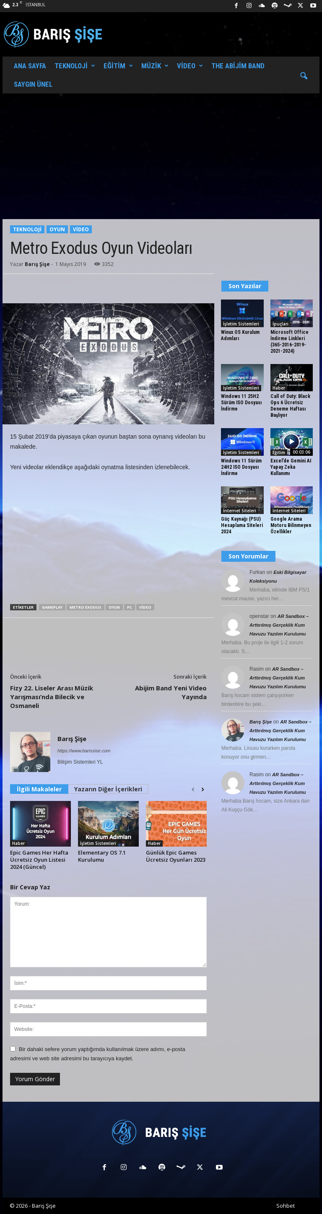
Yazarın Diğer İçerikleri (108, 789)
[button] (303, 76)
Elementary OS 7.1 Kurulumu (102, 856)
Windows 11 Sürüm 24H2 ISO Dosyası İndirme (241, 467)
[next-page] (203, 789)
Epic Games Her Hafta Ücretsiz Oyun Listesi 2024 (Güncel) (39, 859)
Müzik (155, 66)
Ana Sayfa (30, 66)
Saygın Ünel (33, 84)
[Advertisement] (161, 156)
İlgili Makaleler (39, 789)
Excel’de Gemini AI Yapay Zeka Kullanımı (290, 467)
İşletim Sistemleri (98, 843)
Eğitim (118, 66)
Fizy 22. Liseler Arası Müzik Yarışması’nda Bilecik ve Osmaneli (51, 697)
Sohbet (285, 1205)
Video (190, 66)
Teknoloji (75, 66)
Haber (18, 843)
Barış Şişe (37, 264)
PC (129, 607)
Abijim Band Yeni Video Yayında (171, 692)
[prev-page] (193, 789)
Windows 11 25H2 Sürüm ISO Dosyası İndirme (241, 402)
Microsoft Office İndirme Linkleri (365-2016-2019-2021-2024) (289, 341)
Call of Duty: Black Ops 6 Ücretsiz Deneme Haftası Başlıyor (290, 405)
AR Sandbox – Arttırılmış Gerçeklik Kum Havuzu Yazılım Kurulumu (279, 625)
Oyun (57, 229)
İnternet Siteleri (239, 511)
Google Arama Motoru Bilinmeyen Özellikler (290, 525)
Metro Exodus (85, 607)
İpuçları (280, 324)
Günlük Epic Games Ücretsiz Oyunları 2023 (175, 856)
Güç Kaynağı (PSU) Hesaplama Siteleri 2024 (242, 525)
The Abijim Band (238, 66)
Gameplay (52, 607)
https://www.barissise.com (84, 750)
